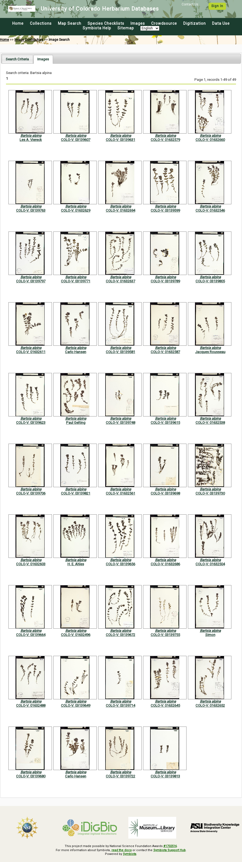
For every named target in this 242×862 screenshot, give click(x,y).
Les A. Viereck (31, 140)
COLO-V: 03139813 (165, 776)
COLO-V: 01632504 (210, 564)
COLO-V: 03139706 (30, 493)
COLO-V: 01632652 (210, 705)
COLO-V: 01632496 (75, 635)
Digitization (194, 23)
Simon (210, 635)
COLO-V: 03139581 (120, 352)
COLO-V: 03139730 (210, 493)
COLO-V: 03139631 (120, 140)
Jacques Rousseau (210, 352)
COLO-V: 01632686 (165, 564)
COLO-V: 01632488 (30, 705)
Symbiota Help (97, 28)
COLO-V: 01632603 (30, 564)
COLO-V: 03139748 (120, 423)
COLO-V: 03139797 (30, 281)
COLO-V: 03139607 (75, 140)
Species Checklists (106, 23)
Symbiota (129, 854)
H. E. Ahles (75, 564)
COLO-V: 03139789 (165, 281)
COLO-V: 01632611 (30, 352)
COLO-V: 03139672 (120, 635)
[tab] (17, 59)
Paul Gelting (75, 423)
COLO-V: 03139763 (30, 210)
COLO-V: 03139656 (120, 564)
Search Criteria (17, 59)
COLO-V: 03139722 (120, 776)
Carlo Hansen (75, 352)
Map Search (69, 23)
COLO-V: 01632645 (165, 705)
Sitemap (125, 28)
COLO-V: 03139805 (210, 281)
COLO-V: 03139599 (165, 210)
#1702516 (170, 846)
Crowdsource (164, 23)
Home (18, 23)
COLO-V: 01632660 (210, 140)
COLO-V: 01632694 (120, 210)
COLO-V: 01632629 (75, 210)
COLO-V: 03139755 (165, 635)
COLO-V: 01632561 (120, 493)
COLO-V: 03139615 (165, 423)
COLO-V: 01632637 (120, 281)
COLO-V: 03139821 (75, 493)
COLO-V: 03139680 (30, 776)
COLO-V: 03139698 (165, 493)
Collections (41, 23)
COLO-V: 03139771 (75, 281)
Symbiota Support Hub (169, 850)
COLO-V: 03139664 (30, 635)
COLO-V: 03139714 (120, 705)
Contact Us (190, 4)
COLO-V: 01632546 (210, 210)
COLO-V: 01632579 (165, 140)
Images (138, 23)
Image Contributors (28, 40)
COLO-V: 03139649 (75, 705)
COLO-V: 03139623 (30, 423)
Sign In (217, 6)
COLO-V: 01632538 (210, 423)
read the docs (121, 850)
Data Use (221, 23)
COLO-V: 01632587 (165, 352)
